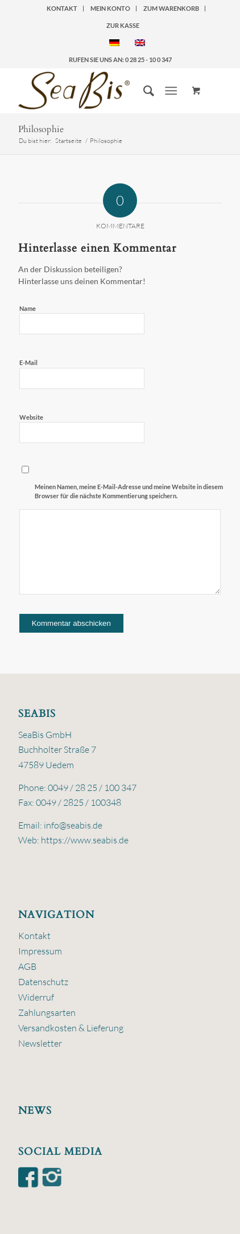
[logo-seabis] (99, 90)
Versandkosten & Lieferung (70, 1028)
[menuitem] (62, 8)
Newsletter (40, 1043)
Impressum (40, 951)
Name (27, 308)
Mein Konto (110, 8)
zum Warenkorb (171, 8)
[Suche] (143, 90)
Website (31, 417)
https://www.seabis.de (85, 840)
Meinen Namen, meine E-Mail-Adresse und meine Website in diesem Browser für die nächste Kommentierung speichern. (129, 491)
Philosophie (41, 129)
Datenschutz (43, 981)
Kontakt (62, 8)
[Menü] (171, 90)
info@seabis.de (73, 825)
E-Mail (28, 362)
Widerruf (36, 997)
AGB (27, 966)
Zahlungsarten (47, 1012)
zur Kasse (122, 25)
